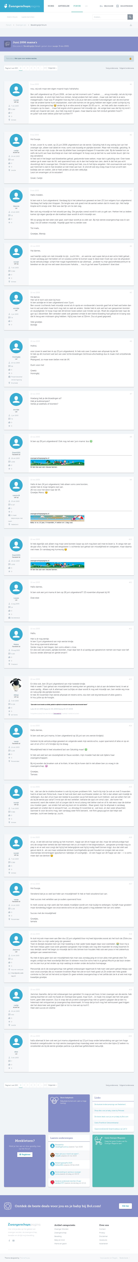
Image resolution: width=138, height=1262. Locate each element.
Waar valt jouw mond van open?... (67, 1154)
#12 (130, 629)
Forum (77, 6)
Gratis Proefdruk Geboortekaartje (106, 1123)
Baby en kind (59, 1240)
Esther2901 (59, 1165)
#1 (131, 84)
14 (12, 607)
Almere (13, 120)
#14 (130, 726)
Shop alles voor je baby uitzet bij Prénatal (109, 1111)
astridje (16, 308)
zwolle (13, 170)
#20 (130, 1036)
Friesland (14, 664)
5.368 (13, 109)
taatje (16, 741)
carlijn (16, 151)
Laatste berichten (28, 17)
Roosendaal (15, 761)
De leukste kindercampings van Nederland (109, 1104)
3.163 (13, 654)
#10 (130, 539)
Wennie (16, 206)
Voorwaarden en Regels (108, 1258)
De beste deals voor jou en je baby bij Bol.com (111, 1117)
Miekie (16, 644)
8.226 (13, 704)
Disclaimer (103, 1236)
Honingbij (16, 357)
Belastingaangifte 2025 (63, 1163)
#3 (131, 190)
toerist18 (16, 495)
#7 (131, 394)
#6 (131, 341)
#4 (131, 246)
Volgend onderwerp (126, 68)
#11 (130, 582)
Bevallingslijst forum (32, 46)
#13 (130, 679)
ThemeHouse (25, 1258)
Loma (57, 1174)
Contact (102, 1229)
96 (12, 366)
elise (16, 1052)
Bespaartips (59, 1145)
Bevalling (58, 1236)
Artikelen (63, 6)
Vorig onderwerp (112, 68)
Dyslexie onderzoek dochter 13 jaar (68, 1181)
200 (45, 68)
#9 (131, 480)
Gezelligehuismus (61, 1147)
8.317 (13, 505)
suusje (55, 46)
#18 (130, 934)
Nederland (14, 524)
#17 (130, 884)
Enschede (14, 383)
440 (12, 160)
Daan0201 (16, 453)
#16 (130, 837)
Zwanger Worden (61, 1229)
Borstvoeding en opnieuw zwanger (68, 1172)
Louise (16, 598)
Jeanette (16, 950)
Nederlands (124, 1258)
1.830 (13, 462)
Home (51, 6)
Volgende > (52, 68)
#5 (131, 293)
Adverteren (103, 1244)
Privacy (102, 1233)
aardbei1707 (59, 1183)
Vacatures (103, 1240)
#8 (131, 437)
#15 (130, 787)
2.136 (13, 751)
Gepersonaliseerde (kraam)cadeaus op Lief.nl (110, 1129)
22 (12, 959)
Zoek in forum (12, 17)
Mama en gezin (60, 1244)
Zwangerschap (60, 1233)
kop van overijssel (17, 969)
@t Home (14, 715)
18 (12, 215)
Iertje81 (58, 1156)
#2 (131, 135)
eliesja (16, 695)
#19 (130, 990)
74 (12, 318)
